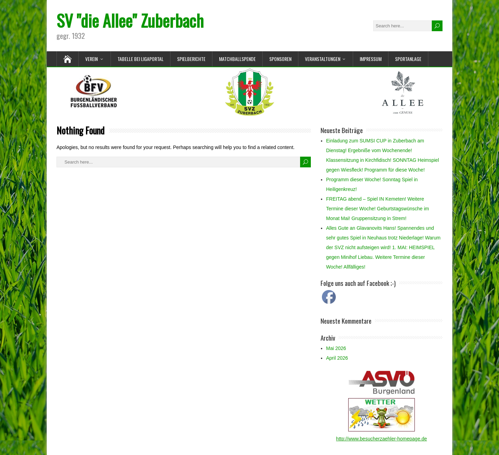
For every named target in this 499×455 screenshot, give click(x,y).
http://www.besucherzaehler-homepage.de (381, 438)
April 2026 (337, 358)
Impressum (371, 58)
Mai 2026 (336, 348)
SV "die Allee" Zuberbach (130, 20)
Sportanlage (408, 58)
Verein (91, 58)
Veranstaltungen (322, 58)
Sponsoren (280, 58)
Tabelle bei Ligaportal (140, 58)
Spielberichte (191, 58)
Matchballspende (237, 58)
